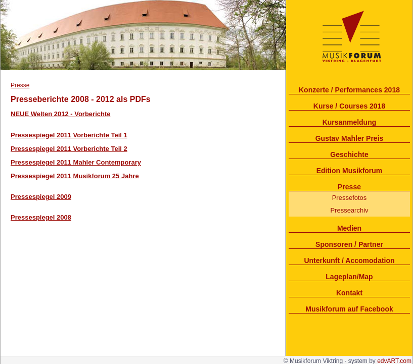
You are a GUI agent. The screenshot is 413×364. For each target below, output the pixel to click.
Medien (349, 228)
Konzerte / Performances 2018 (349, 90)
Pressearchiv (349, 210)
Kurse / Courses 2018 (349, 106)
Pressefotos (349, 197)
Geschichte (349, 154)
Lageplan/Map (349, 277)
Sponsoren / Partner (349, 244)
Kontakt (349, 293)
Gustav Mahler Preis (349, 138)
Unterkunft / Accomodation (349, 260)
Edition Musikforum (349, 171)
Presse (349, 187)
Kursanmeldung (350, 122)
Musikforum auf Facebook (349, 309)
